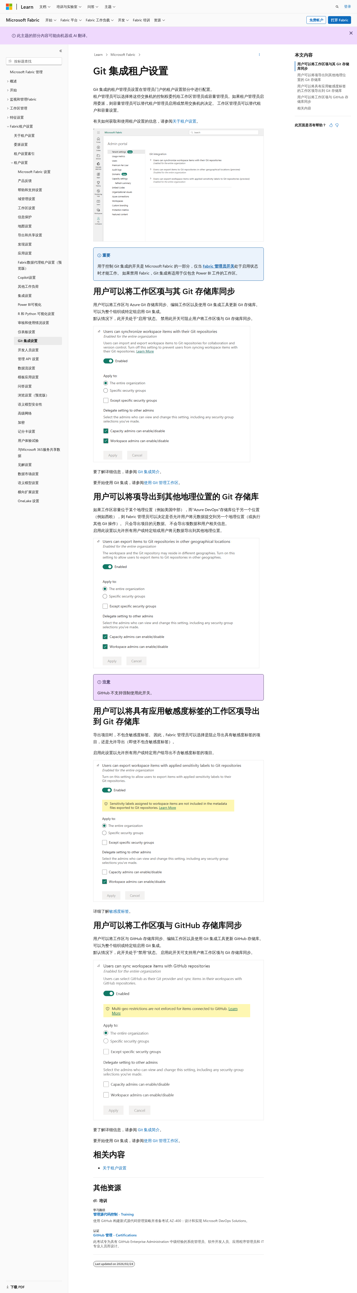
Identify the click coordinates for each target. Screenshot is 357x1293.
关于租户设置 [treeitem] (24, 135)
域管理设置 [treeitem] (26, 198)
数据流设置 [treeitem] (26, 368)
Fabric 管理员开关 (218, 266)
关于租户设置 (184, 121)
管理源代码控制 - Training (113, 1214)
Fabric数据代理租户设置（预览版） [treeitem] (40, 265)
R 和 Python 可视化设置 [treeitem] (36, 313)
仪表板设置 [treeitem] (26, 331)
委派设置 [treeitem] (21, 144)
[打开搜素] (337, 6)
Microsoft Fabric (123, 54)
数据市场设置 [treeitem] (28, 473)
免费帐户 (316, 20)
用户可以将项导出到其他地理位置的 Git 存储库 (321, 77)
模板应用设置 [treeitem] (28, 377)
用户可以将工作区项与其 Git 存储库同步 (323, 66)
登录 (347, 6)
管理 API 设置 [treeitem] (28, 358)
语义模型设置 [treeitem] (28, 482)
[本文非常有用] (331, 125)
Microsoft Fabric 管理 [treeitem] (26, 72)
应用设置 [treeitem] (25, 253)
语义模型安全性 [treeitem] (30, 404)
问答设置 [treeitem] (25, 386)
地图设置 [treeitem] (25, 226)
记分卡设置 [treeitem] (26, 431)
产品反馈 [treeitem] (25, 180)
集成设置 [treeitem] (25, 295)
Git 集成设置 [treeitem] (27, 340)
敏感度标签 (119, 911)
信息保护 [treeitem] (25, 216)
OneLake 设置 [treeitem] (28, 500)
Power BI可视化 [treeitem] (29, 304)
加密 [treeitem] (21, 422)
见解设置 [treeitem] (25, 464)
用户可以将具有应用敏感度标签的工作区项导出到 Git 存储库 (321, 88)
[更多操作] (259, 55)
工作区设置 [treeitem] (26, 208)
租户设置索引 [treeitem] (24, 153)
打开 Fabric (339, 20)
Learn (98, 54)
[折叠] (61, 50)
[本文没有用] (337, 125)
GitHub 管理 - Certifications (115, 1235)
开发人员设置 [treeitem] (28, 350)
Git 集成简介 (149, 471)
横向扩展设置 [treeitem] (28, 491)
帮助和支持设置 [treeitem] (30, 189)
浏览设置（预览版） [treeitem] (33, 395)
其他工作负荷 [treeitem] (28, 286)
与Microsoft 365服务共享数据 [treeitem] (39, 452)
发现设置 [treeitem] (25, 244)
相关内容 (304, 108)
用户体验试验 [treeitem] (28, 440)
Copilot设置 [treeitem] (27, 277)
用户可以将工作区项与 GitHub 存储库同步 (322, 99)
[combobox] (34, 61)
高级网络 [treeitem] (25, 413)
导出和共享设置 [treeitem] (30, 235)
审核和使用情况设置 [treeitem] (33, 322)
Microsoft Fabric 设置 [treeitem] (34, 171)
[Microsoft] (9, 6)
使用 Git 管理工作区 (161, 482)
